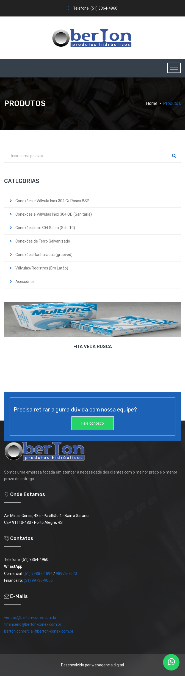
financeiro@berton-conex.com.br (32, 624)
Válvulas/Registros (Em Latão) (41, 268)
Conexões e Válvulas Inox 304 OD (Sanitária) (53, 214)
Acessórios (25, 281)
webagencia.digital (108, 665)
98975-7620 (66, 573)
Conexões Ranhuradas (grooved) (44, 254)
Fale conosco (92, 423)
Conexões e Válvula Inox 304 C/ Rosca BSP (52, 201)
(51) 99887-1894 (38, 573)
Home (152, 103)
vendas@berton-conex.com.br (30, 617)
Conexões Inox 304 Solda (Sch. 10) (45, 228)
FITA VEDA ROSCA (92, 346)
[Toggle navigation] (174, 68)
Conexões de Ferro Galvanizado (42, 241)
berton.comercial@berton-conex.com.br (38, 631)
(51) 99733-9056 (38, 580)
